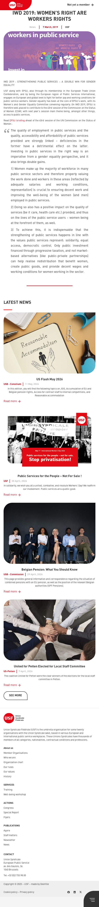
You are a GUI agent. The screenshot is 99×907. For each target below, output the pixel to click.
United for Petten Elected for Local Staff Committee (49, 666)
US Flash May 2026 (49, 379)
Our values (9, 772)
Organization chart (13, 762)
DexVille (44, 884)
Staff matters (10, 835)
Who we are (10, 757)
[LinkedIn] (74, 892)
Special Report (11, 812)
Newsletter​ (9, 840)
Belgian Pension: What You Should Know (49, 569)
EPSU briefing (17, 120)
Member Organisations (16, 753)
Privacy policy (27, 892)
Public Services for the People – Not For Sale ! (50, 476)
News (6, 845)
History (7, 776)
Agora (7, 830)
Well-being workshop (15, 794)
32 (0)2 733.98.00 (17, 875)
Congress (9, 808)
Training (8, 790)
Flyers (7, 817)
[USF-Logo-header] (16, 5)
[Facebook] (69, 892)
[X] (80, 892)
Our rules (8, 767)
